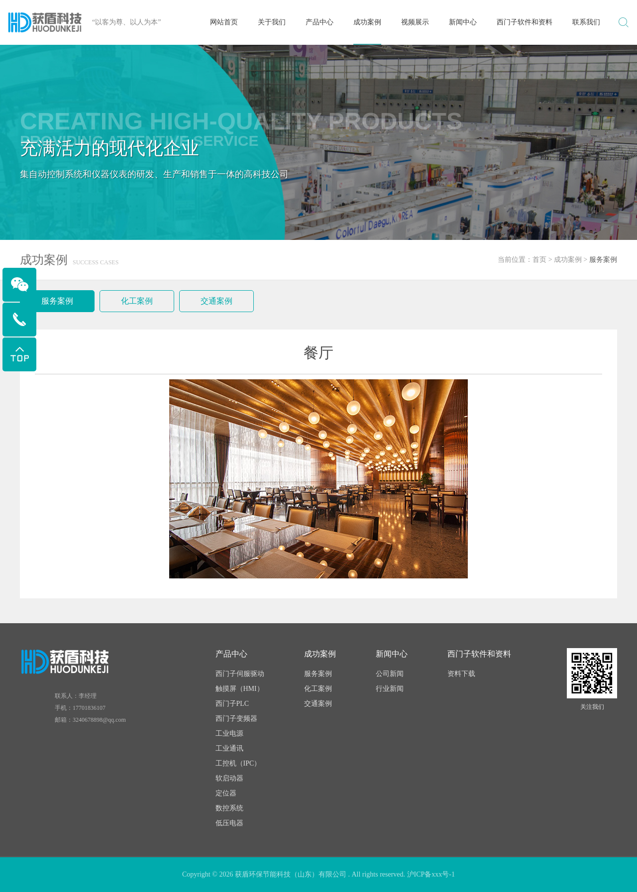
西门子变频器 (236, 718)
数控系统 (229, 808)
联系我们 (586, 22)
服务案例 (57, 301)
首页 (539, 259)
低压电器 (229, 823)
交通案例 (216, 301)
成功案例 (367, 22)
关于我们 (272, 22)
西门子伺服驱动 (239, 673)
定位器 (225, 793)
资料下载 (461, 673)
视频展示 (415, 22)
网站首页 (224, 22)
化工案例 (137, 301)
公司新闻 (390, 673)
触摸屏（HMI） (239, 688)
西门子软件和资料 (524, 22)
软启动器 (229, 778)
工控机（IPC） (238, 763)
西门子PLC (232, 703)
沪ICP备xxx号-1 (431, 874)
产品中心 (319, 22)
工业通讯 (229, 748)
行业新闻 (390, 688)
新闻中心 (463, 22)
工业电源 (229, 733)
